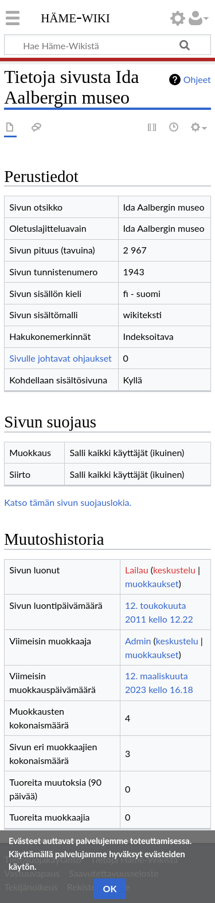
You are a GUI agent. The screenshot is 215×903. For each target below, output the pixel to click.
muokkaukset (151, 583)
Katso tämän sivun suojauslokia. (67, 502)
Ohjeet (197, 79)
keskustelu (174, 569)
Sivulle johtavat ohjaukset (60, 358)
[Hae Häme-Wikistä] (107, 44)
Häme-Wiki (75, 16)
